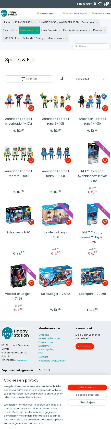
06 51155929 (49, 391)
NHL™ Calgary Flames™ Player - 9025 (92, 237)
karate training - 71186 (55, 234)
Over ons (43, 334)
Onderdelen (90, 22)
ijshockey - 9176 (18, 232)
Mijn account (87, 4)
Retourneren (45, 342)
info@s (42, 387)
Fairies (5, 391)
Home (6, 22)
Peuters (99, 30)
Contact (43, 357)
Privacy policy (46, 349)
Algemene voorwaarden (52, 360)
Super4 (5, 402)
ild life (7, 376)
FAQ (40, 353)
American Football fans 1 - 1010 (92, 121)
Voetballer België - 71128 (18, 296)
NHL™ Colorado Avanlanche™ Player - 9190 (92, 176)
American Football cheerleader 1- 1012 (18, 121)
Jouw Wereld (29, 30)
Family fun (7, 387)
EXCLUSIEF (11, 38)
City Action (7, 406)
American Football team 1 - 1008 (55, 173)
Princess (6, 398)
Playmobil (10, 30)
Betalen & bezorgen (49, 338)
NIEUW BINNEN (24, 22)
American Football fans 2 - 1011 (55, 121)
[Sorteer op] (82, 79)
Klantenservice (58, 38)
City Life (6, 384)
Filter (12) (29, 79)
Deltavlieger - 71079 (55, 294)
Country (6, 409)
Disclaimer (44, 346)
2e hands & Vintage (34, 38)
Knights (5, 395)
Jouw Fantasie (51, 30)
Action (5, 380)
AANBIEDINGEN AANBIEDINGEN (58, 22)
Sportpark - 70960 (92, 294)
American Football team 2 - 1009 (18, 173)
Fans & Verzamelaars (76, 30)
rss (74, 423)
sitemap (67, 423)
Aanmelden (84, 346)
